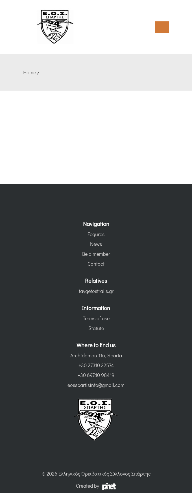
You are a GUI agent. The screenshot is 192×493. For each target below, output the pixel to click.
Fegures (96, 234)
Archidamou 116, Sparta (96, 355)
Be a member (96, 253)
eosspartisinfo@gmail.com (96, 385)
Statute (96, 328)
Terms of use (96, 318)
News (96, 244)
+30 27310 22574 (96, 365)
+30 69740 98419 (96, 375)
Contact (96, 263)
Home (29, 72)
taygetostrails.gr (96, 291)
